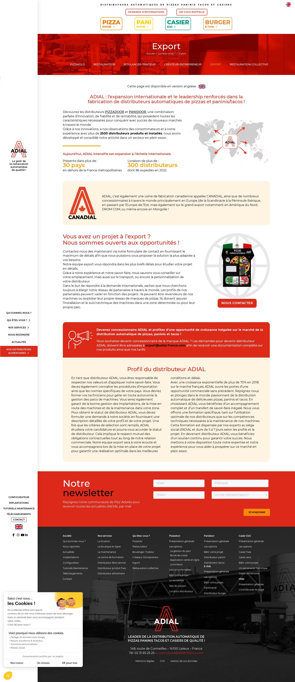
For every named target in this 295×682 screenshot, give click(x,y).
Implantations (19, 502)
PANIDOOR (137, 112)
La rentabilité (176, 580)
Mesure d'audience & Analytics (27, 640)
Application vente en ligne (184, 559)
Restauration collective (249, 64)
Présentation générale (181, 541)
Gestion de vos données (183, 661)
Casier (178, 23)
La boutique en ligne (109, 546)
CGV (162, 661)
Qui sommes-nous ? (18, 312)
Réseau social (18, 647)
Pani (143, 23)
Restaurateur (104, 64)
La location (104, 541)
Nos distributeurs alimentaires (18, 351)
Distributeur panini (214, 557)
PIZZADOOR (114, 112)
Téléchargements (19, 514)
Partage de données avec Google (28, 637)
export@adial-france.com (165, 345)
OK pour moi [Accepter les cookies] (69, 663)
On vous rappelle (192, 12)
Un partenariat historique (253, 568)
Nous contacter (237, 303)
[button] (7, 675)
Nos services (18, 327)
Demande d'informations (146, 12)
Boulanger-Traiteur (139, 64)
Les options (175, 546)
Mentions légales (144, 661)
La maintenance (107, 552)
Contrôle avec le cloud (251, 589)
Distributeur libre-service (112, 562)
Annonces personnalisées (24, 644)
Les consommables (180, 569)
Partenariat (210, 587)
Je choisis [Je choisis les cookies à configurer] (43, 663)
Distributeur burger (215, 593)
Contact (19, 519)
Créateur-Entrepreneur (182, 64)
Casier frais (245, 552)
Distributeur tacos (214, 562)
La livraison (176, 564)
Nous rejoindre (19, 334)
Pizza (111, 23)
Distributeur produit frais (112, 568)
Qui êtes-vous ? (19, 320)
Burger (217, 23)
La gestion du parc (180, 551)
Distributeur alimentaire (111, 573)
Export (215, 64)
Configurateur (18, 497)
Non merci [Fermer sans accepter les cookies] (16, 663)
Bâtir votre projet (179, 575)
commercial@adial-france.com (180, 653)
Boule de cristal (178, 555)
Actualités (19, 342)
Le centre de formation (111, 557)
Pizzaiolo (77, 64)
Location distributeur (181, 591)
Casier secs (245, 557)
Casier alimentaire (249, 573)
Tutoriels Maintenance (19, 508)
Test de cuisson (177, 585)
